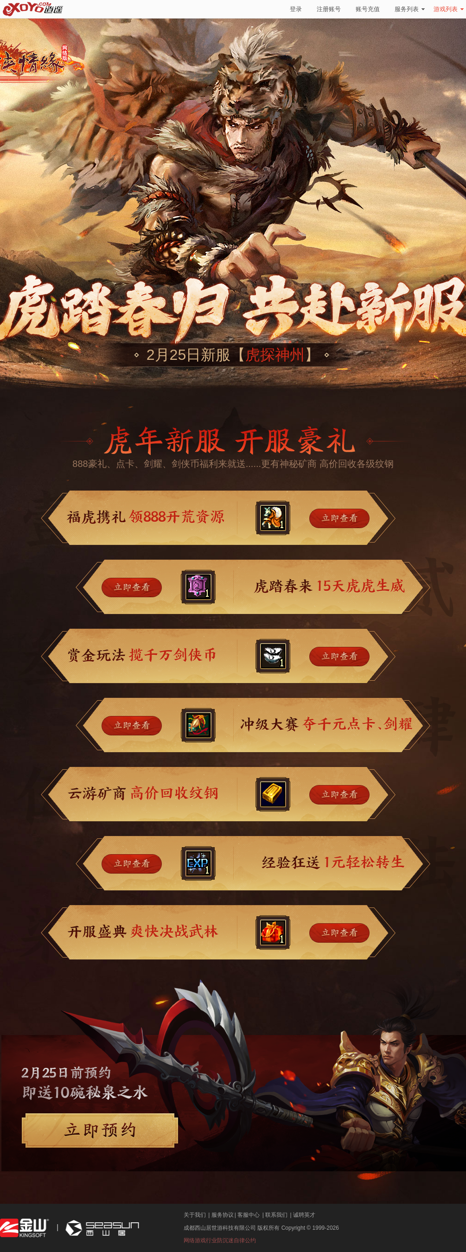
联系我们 (276, 1215)
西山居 (101, 1228)
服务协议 (222, 1215)
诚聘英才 (304, 1215)
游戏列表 (449, 9)
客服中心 (248, 1215)
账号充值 (368, 9)
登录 (296, 9)
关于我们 (195, 1215)
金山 (24, 1228)
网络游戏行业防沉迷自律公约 (220, 1240)
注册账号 (329, 9)
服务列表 (410, 9)
